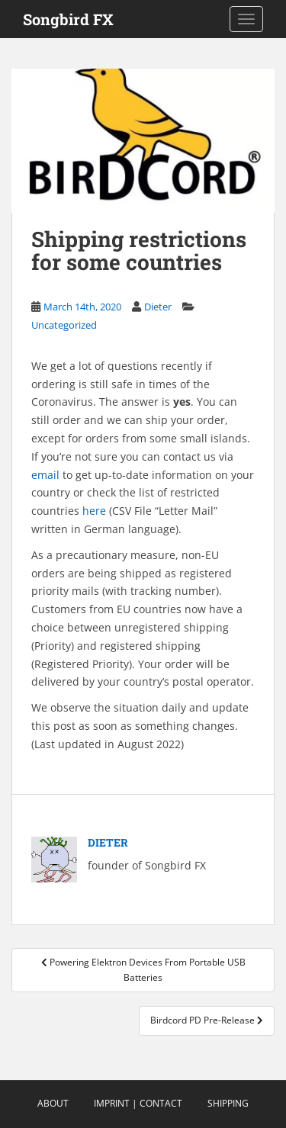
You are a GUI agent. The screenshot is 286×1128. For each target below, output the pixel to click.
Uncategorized (64, 325)
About (53, 1103)
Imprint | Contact (138, 1103)
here (95, 510)
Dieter (158, 306)
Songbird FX (68, 19)
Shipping (228, 1103)
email (45, 475)
